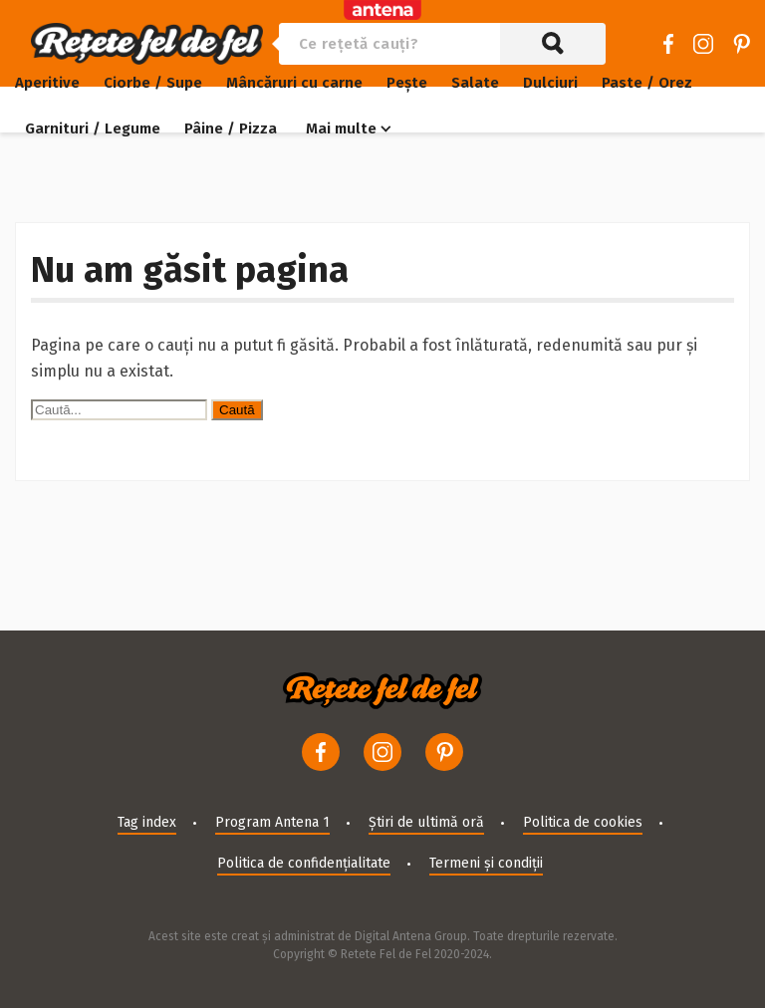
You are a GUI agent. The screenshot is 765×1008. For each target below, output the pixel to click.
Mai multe (341, 128)
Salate (475, 83)
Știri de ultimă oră (426, 822)
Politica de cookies (582, 822)
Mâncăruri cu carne (294, 83)
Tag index (147, 822)
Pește (406, 83)
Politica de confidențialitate (303, 863)
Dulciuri (550, 83)
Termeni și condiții (486, 863)
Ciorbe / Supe (153, 83)
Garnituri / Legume (92, 128)
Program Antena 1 (272, 822)
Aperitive (47, 83)
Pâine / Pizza (230, 128)
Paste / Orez (647, 83)
